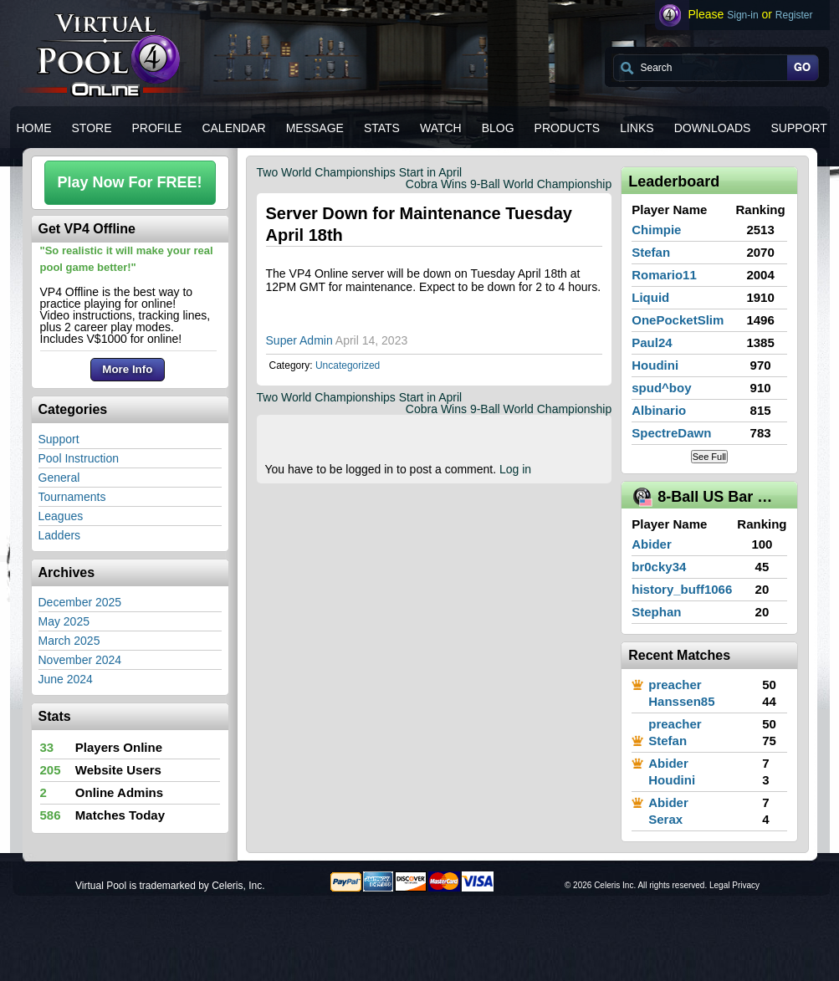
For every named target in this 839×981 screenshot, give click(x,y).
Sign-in (742, 15)
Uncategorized (347, 365)
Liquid (650, 297)
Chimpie (656, 229)
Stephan (656, 612)
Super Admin (299, 340)
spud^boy (661, 388)
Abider (652, 544)
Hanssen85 (681, 701)
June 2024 (65, 679)
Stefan (651, 252)
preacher (674, 684)
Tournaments (72, 496)
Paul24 (652, 342)
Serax (665, 819)
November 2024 (80, 660)
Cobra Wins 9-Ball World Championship (508, 184)
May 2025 (64, 621)
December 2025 (80, 602)
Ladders (59, 535)
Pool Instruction (79, 458)
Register (794, 15)
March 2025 (69, 640)
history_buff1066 (682, 589)
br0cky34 (659, 566)
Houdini (655, 365)
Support (58, 439)
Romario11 (664, 275)
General (59, 477)
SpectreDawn (671, 433)
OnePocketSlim (678, 320)
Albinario (659, 410)
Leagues (61, 516)
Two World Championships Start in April (360, 172)
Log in (515, 469)
